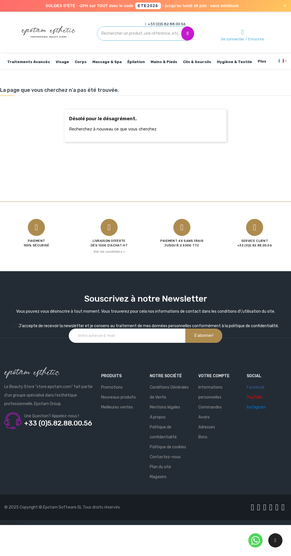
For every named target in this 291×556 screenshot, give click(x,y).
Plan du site (160, 466)
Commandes (210, 407)
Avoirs (204, 417)
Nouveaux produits (118, 397)
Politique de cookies (168, 447)
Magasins (158, 476)
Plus (262, 61)
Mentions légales (165, 407)
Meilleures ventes (117, 407)
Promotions (112, 387)
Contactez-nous (165, 457)
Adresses (206, 427)
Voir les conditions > (108, 252)
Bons (202, 437)
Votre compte (214, 376)
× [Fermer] (284, 6)
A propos (158, 417)
